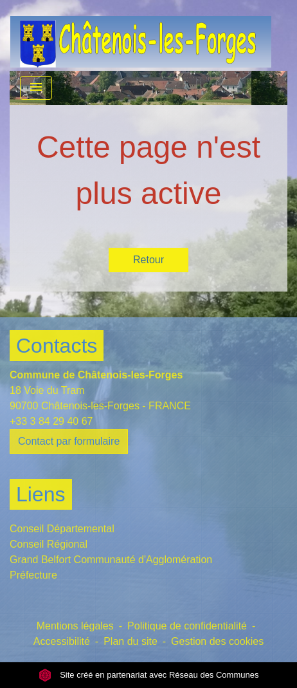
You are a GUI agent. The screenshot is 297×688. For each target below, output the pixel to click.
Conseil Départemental (62, 528)
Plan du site (131, 641)
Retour (148, 259)
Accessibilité (61, 641)
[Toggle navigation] (36, 88)
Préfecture (33, 575)
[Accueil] (140, 35)
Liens (41, 494)
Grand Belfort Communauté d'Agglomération (111, 559)
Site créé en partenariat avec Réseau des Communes (149, 675)
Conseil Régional (48, 544)
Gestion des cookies (217, 641)
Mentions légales (75, 625)
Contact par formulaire (69, 441)
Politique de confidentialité (187, 625)
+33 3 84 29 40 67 (51, 421)
